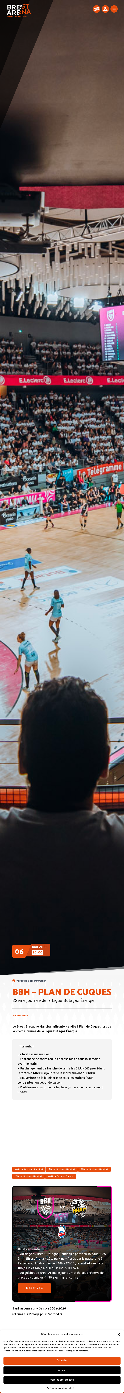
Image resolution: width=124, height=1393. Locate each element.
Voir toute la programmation (31, 981)
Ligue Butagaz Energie (60, 1176)
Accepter (62, 1360)
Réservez (34, 1288)
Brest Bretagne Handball (29, 1169)
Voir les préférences (62, 1380)
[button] (119, 1334)
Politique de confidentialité (60, 1388)
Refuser (62, 1370)
